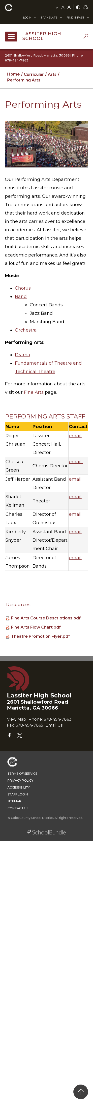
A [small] (57, 7)
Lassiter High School (41, 36)
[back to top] (80, 1092)
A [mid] (63, 7)
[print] (86, 7)
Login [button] (27, 17)
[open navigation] (11, 36)
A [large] (69, 7)
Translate (49, 17)
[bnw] (78, 7)
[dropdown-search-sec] (86, 37)
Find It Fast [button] (75, 17)
